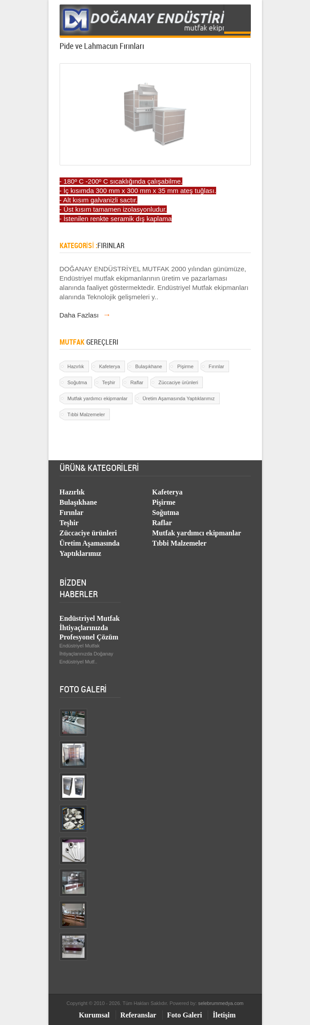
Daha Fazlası (85, 315)
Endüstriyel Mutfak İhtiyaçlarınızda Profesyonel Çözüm (90, 628)
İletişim (224, 1015)
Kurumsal (94, 1015)
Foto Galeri (184, 1015)
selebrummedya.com (220, 1003)
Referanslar (139, 1015)
